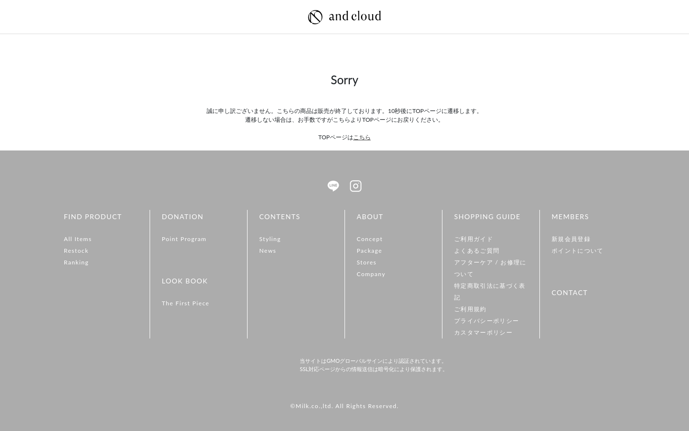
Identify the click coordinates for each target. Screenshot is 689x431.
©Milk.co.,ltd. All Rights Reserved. (344, 406)
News (267, 250)
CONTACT (570, 292)
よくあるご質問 (476, 250)
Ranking (76, 262)
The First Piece (186, 303)
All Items (78, 239)
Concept (370, 239)
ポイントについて (578, 250)
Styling (270, 239)
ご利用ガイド (473, 239)
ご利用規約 (470, 309)
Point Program (184, 239)
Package (370, 250)
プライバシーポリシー (486, 320)
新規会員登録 (571, 239)
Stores (367, 262)
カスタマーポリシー (483, 332)
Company (371, 274)
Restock (76, 250)
